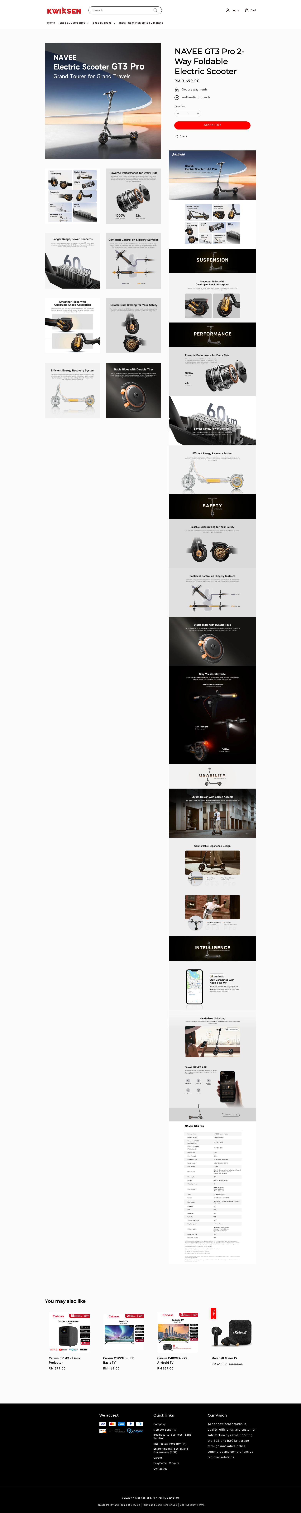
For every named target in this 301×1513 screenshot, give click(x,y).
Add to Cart (212, 125)
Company (159, 1424)
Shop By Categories (72, 23)
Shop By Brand (102, 23)
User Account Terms (192, 1505)
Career (157, 1458)
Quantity (179, 106)
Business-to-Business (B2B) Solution (172, 1436)
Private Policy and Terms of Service (118, 1505)
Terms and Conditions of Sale (160, 1505)
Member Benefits (164, 1430)
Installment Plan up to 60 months (141, 23)
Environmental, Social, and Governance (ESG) (170, 1450)
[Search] (155, 10)
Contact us (160, 1469)
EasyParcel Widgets (166, 1463)
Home (51, 23)
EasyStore (173, 1498)
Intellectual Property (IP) (169, 1444)
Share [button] (180, 136)
